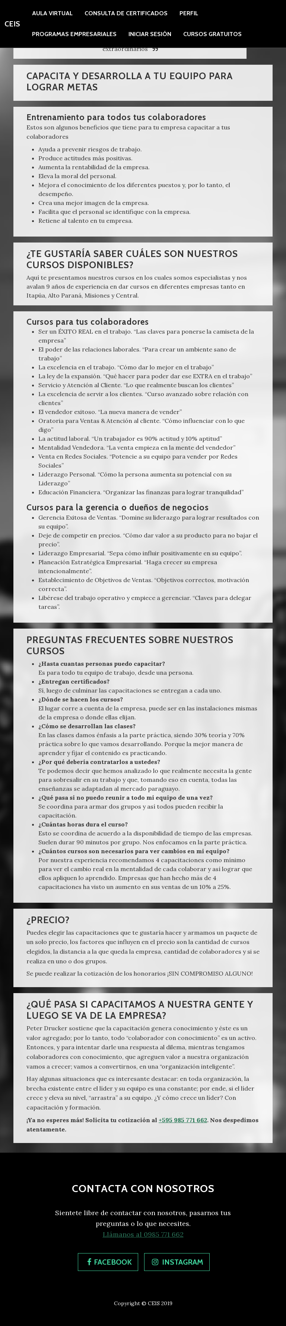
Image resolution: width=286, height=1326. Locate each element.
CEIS (12, 23)
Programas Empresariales (74, 34)
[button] (108, 1262)
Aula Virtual (52, 13)
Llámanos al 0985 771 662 (143, 1234)
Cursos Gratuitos (212, 34)
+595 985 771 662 (183, 1120)
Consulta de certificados (126, 13)
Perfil (188, 13)
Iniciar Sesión (149, 34)
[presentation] (189, 13)
